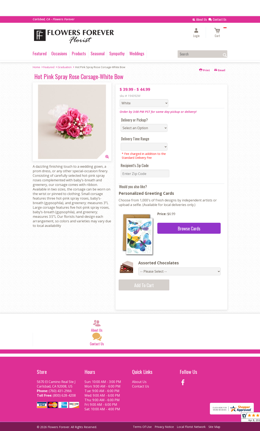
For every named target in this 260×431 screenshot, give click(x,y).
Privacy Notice (164, 427)
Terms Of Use (142, 427)
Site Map (214, 427)
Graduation (65, 67)
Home (36, 67)
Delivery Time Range (135, 138)
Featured (48, 67)
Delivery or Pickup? (134, 120)
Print (204, 70)
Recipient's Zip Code (135, 165)
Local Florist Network (191, 427)
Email (219, 70)
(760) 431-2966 (60, 391)
